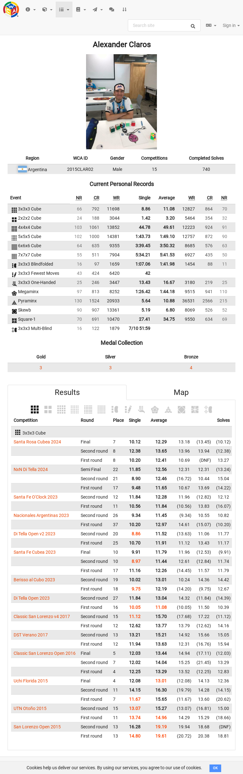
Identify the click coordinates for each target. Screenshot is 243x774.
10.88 (169, 300)
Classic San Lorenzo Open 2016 (45, 653)
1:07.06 (142, 264)
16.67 (169, 282)
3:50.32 (167, 245)
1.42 (145, 218)
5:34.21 (142, 254)
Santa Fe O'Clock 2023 (36, 497)
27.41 (144, 319)
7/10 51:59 (139, 328)
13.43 (144, 282)
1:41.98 (167, 264)
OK (215, 768)
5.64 (145, 300)
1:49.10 (167, 236)
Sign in (231, 25)
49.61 (169, 227)
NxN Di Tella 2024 (31, 469)
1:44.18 (167, 291)
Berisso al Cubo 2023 (34, 579)
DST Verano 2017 (31, 634)
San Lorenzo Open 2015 (37, 726)
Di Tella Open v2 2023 (34, 533)
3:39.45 (142, 245)
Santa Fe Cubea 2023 (35, 552)
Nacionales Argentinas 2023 (41, 515)
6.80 (170, 310)
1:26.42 (142, 291)
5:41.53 (167, 254)
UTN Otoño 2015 (30, 708)
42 (147, 273)
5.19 (145, 310)
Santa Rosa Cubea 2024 (37, 441)
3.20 (170, 218)
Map (181, 392)
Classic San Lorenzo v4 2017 (42, 616)
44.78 (144, 227)
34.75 (169, 319)
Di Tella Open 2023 (32, 598)
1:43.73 (142, 236)
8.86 (145, 208)
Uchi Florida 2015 (31, 680)
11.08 (169, 208)
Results (67, 392)
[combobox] (164, 25)
